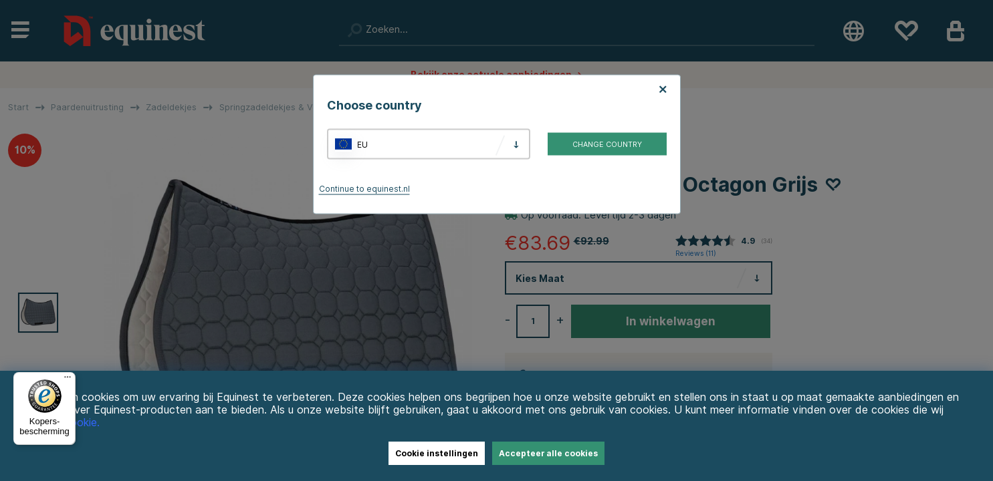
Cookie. (81, 422)
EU (362, 144)
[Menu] (68, 380)
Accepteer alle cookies (548, 453)
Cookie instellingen (436, 453)
